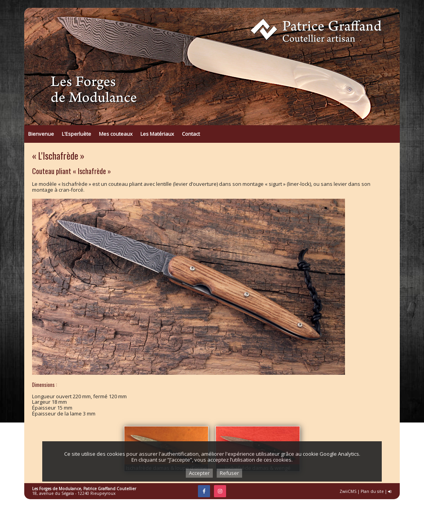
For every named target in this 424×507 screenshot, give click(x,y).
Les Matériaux (157, 133)
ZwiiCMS (348, 491)
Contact (191, 133)
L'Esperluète (76, 133)
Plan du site (372, 491)
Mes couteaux (116, 133)
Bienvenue (41, 133)
